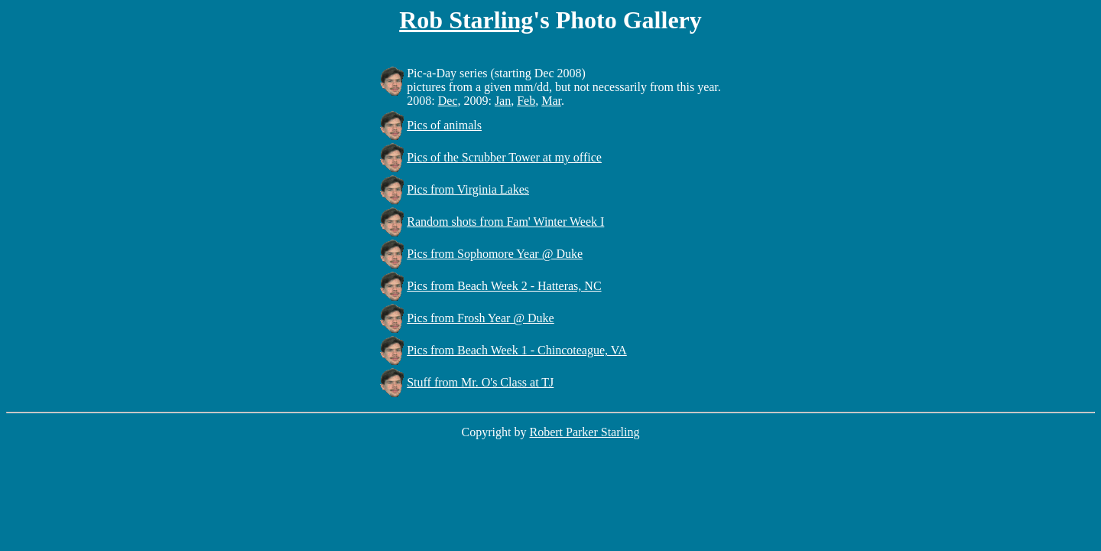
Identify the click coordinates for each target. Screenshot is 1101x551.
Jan (503, 100)
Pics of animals (444, 125)
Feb (526, 100)
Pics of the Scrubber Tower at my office (504, 157)
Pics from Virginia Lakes (468, 189)
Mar (551, 100)
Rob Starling (466, 20)
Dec (448, 100)
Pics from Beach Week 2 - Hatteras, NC (504, 285)
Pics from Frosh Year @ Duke (480, 317)
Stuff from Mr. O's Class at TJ (480, 382)
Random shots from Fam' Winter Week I (505, 221)
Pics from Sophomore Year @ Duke (495, 253)
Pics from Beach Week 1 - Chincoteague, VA (517, 350)
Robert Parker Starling (584, 432)
